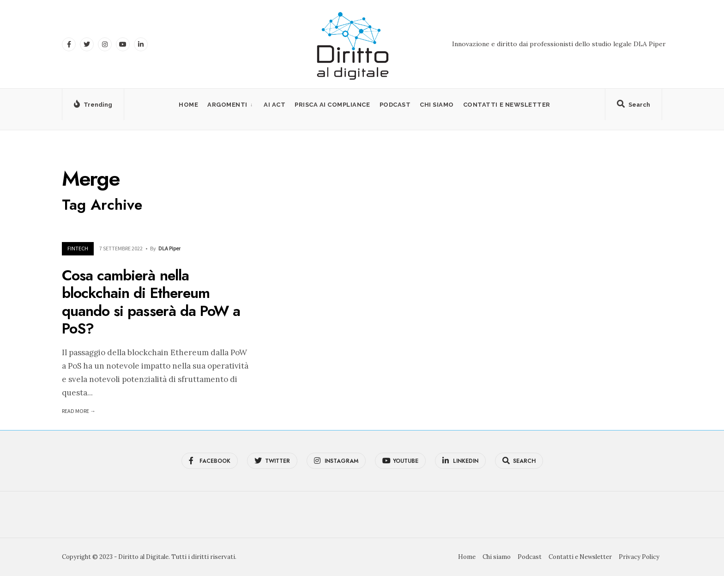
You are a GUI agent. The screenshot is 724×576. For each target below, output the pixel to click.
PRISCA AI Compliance (332, 104)
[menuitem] (231, 104)
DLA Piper (169, 248)
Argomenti (227, 104)
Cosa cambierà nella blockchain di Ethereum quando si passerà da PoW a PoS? (151, 302)
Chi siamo (437, 104)
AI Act (274, 104)
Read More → (79, 410)
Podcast (395, 104)
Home (188, 104)
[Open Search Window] (633, 106)
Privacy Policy (639, 557)
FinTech (77, 248)
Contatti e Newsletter (506, 104)
